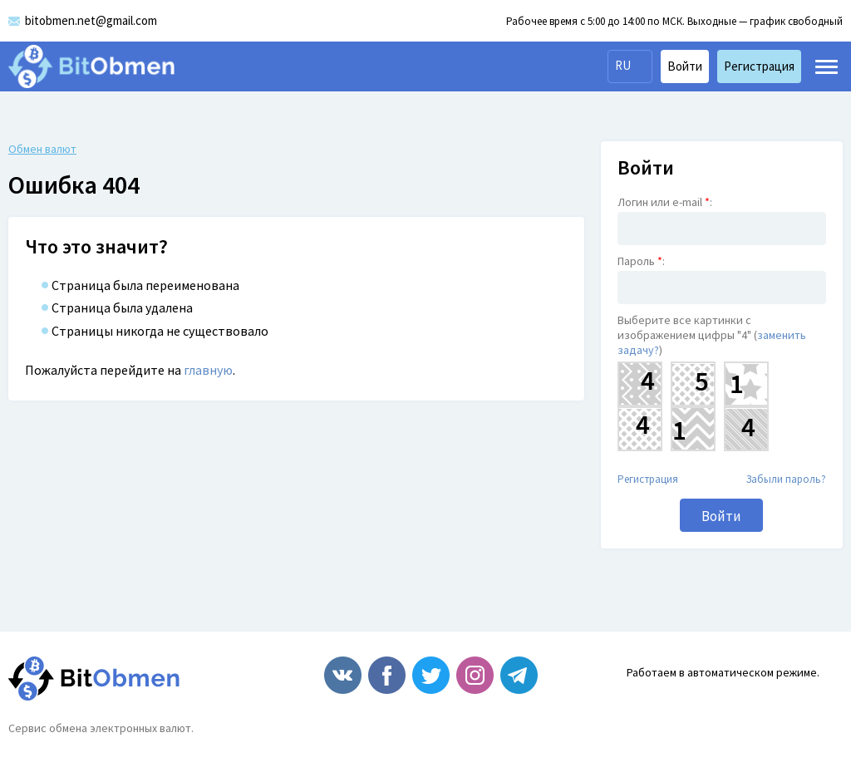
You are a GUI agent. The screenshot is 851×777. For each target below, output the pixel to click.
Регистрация (647, 479)
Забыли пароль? (786, 479)
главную (208, 369)
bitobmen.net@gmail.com (91, 20)
